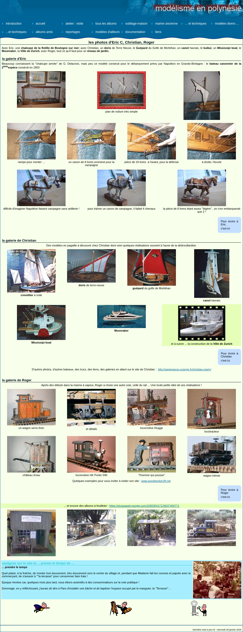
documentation (135, 32)
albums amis (44, 32)
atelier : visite (74, 23)
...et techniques (16, 32)
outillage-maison (136, 23)
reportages (73, 32)
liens (158, 32)
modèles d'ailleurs (107, 32)
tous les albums (105, 23)
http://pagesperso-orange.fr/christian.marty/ (184, 369)
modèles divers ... (227, 23)
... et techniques (196, 23)
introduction (14, 23)
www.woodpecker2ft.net (156, 480)
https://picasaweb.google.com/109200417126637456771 (144, 505)
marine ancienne (166, 23)
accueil (40, 23)
